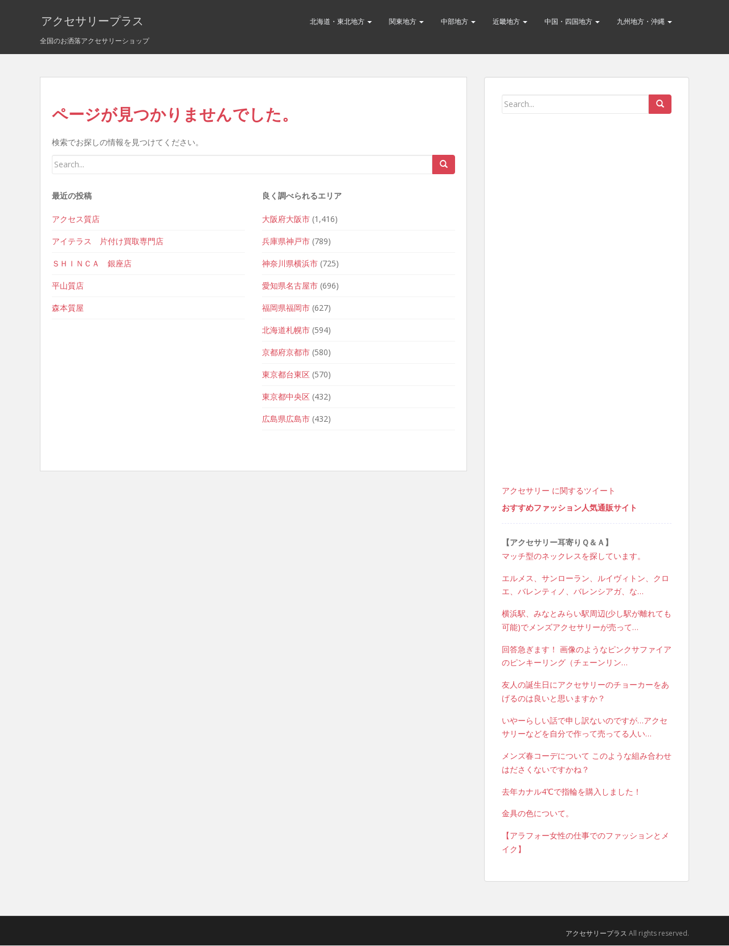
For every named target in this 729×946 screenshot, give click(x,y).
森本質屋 (68, 308)
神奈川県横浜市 (290, 263)
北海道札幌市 (286, 330)
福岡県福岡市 (286, 308)
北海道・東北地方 (341, 21)
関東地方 (406, 21)
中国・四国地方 (572, 21)
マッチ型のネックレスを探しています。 (573, 556)
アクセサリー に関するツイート (559, 491)
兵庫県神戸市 (286, 241)
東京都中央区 (286, 397)
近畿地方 (510, 21)
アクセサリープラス (91, 21)
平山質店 (68, 286)
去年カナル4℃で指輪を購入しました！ (571, 792)
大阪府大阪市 (286, 219)
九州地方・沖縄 (644, 21)
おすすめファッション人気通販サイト (569, 508)
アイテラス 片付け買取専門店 (107, 241)
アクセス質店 (76, 219)
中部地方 (458, 21)
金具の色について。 (538, 814)
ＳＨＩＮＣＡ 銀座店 (92, 263)
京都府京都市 (286, 352)
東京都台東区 (286, 374)
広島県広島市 (286, 419)
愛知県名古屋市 (290, 286)
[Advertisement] (586, 313)
